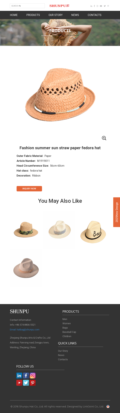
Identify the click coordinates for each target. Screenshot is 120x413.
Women (66, 323)
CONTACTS (94, 15)
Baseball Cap (69, 332)
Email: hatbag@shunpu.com (24, 329)
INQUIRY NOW (29, 188)
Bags (65, 327)
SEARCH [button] (16, 6)
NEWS (75, 15)
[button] (60, 97)
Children (66, 336)
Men (64, 319)
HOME (14, 15)
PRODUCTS (33, 15)
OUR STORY (56, 15)
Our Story (63, 350)
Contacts (63, 359)
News (61, 355)
